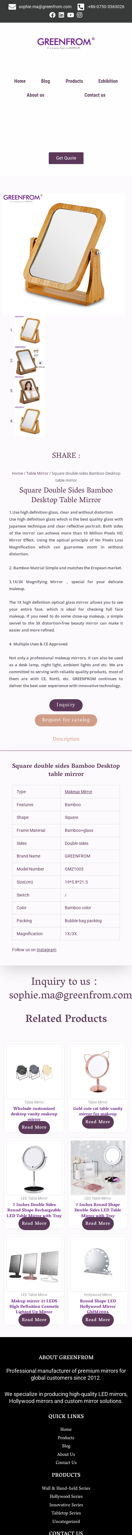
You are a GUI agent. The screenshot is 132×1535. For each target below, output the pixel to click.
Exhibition (108, 81)
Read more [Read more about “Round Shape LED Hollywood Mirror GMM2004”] (97, 1320)
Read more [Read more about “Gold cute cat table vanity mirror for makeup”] (97, 1122)
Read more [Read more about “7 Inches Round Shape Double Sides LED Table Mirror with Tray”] (97, 1224)
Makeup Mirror (78, 791)
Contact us (94, 95)
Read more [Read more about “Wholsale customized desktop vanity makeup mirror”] (34, 1127)
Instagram (46, 949)
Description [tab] (66, 740)
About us (35, 95)
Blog (45, 81)
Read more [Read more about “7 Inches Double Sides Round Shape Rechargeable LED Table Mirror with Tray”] (34, 1224)
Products (74, 81)
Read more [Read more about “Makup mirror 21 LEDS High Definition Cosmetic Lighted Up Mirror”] (34, 1320)
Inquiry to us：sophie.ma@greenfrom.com (70, 990)
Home (20, 81)
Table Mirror (37, 473)
